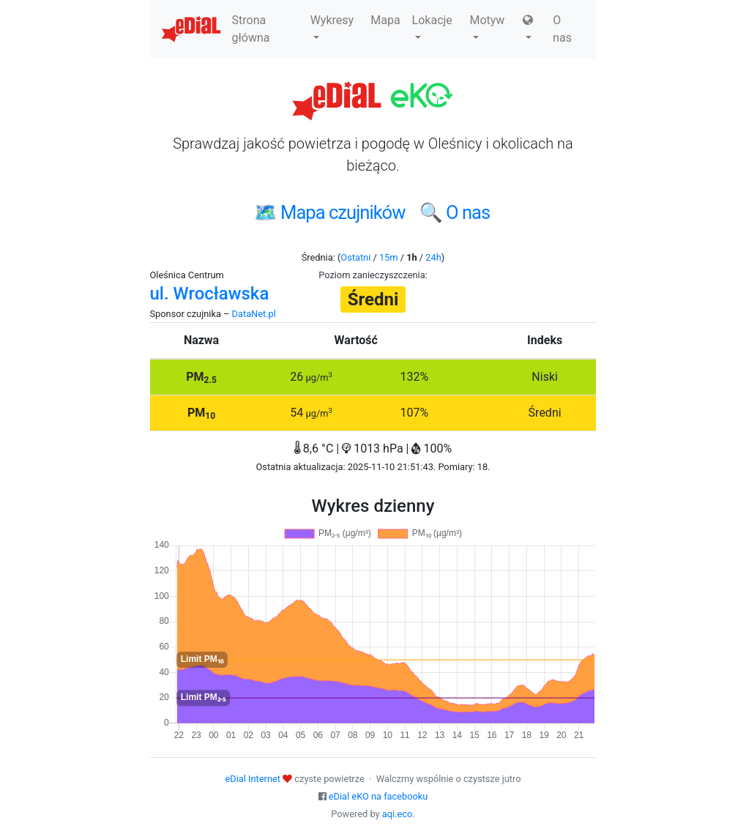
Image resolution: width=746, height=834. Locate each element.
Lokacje (432, 26)
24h (433, 257)
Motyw (486, 26)
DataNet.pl (254, 313)
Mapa (385, 20)
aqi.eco (397, 813)
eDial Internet (252, 778)
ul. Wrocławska (209, 293)
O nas (562, 29)
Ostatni (355, 257)
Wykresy (332, 26)
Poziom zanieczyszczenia (371, 274)
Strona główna (251, 29)
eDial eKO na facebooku (378, 796)
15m (388, 257)
